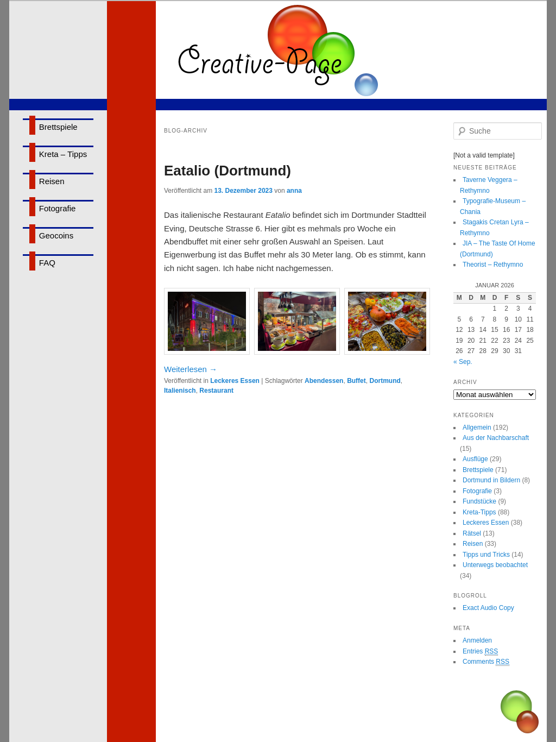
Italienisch (180, 390)
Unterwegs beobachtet (495, 565)
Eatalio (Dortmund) (227, 170)
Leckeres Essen (235, 381)
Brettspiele (58, 126)
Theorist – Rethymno (493, 264)
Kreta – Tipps (63, 154)
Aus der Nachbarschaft (496, 438)
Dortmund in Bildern (491, 480)
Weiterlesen (190, 369)
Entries (480, 651)
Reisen (52, 181)
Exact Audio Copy (488, 608)
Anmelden (477, 640)
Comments (486, 662)
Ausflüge (475, 459)
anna (294, 190)
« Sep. (462, 362)
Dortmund (384, 381)
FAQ (47, 262)
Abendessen (324, 381)
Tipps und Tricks (486, 554)
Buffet (356, 381)
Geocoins (56, 235)
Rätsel (472, 533)
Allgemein (477, 427)
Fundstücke (479, 501)
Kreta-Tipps (479, 512)
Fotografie (57, 208)
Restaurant (216, 390)
